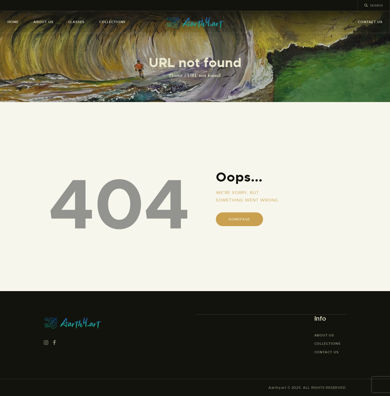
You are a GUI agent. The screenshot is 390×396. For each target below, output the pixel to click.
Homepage (239, 219)
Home (176, 76)
